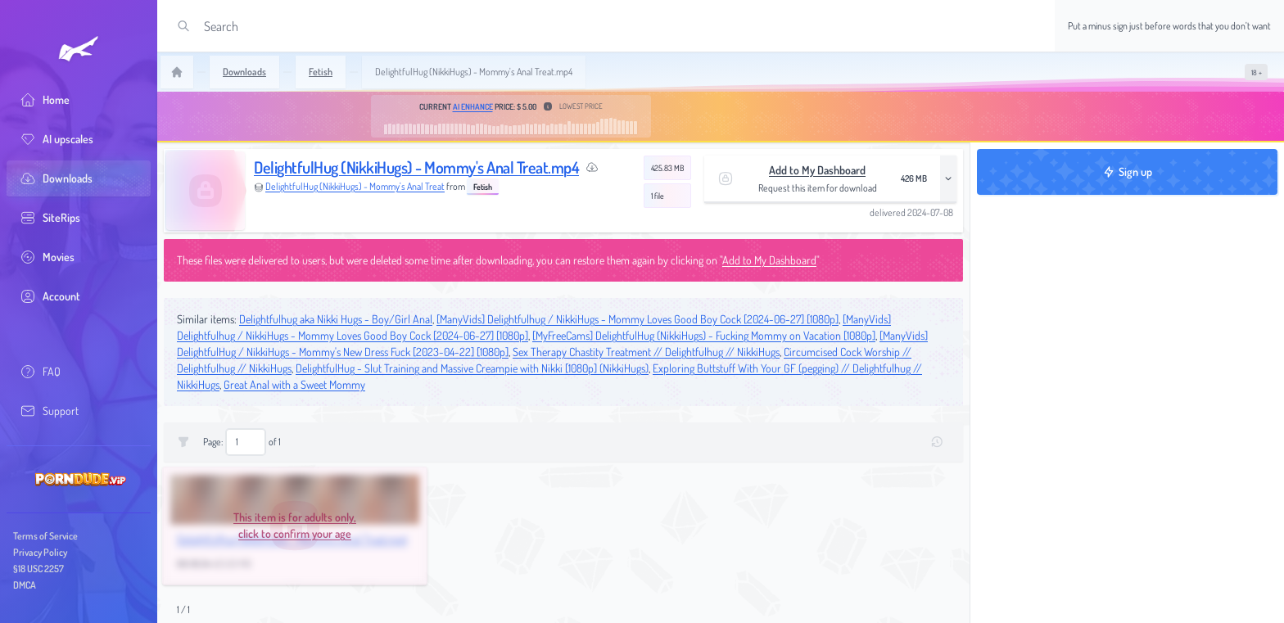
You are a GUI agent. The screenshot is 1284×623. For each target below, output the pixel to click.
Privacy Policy (40, 552)
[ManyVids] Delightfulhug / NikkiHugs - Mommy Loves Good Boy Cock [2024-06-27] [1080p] (637, 319)
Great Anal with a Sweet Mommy (294, 384)
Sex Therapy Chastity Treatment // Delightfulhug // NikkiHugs (646, 352)
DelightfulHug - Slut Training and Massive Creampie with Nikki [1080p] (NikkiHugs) (472, 368)
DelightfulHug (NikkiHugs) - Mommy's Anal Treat (355, 186)
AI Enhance (473, 106)
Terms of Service (45, 536)
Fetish (482, 187)
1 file (657, 196)
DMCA (24, 585)
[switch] (1256, 72)
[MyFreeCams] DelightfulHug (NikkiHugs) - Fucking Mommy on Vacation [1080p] (703, 335)
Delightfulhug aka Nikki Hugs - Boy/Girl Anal (335, 319)
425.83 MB (667, 168)
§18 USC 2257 (38, 568)
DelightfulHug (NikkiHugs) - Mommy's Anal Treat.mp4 (416, 167)
